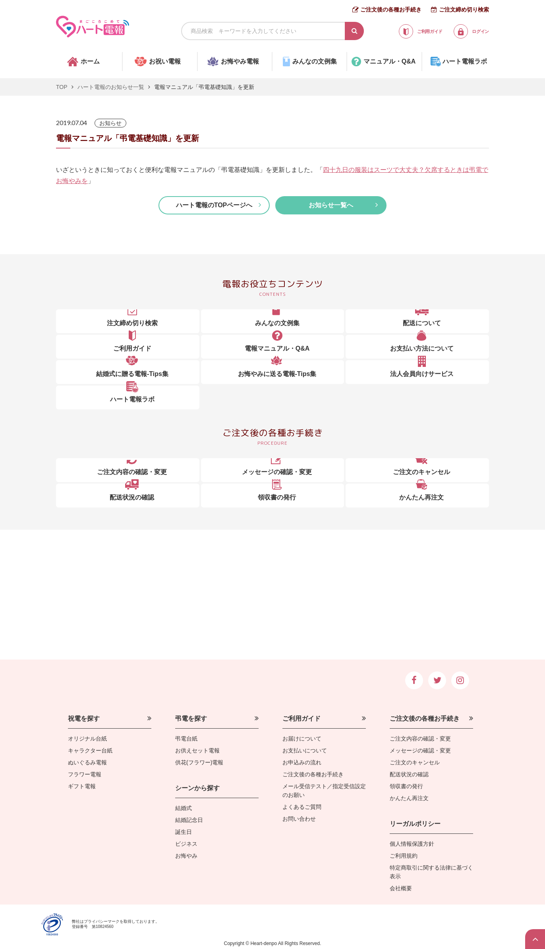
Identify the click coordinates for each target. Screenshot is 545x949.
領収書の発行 (406, 786)
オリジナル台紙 (87, 738)
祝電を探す (84, 718)
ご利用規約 (403, 856)
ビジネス (186, 844)
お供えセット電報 (197, 750)
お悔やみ (186, 856)
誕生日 (183, 832)
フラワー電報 (84, 774)
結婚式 (183, 808)
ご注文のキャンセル (415, 762)
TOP (62, 87)
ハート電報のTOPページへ (214, 205)
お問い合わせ (299, 819)
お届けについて (301, 738)
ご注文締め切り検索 (464, 9)
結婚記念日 (189, 820)
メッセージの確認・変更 (420, 750)
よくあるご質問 (301, 807)
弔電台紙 (186, 738)
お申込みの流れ (301, 762)
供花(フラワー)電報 (199, 762)
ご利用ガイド (301, 718)
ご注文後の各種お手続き (390, 9)
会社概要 (401, 888)
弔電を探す (191, 718)
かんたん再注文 (409, 798)
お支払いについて (304, 750)
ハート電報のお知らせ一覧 (110, 87)
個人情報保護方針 (412, 844)
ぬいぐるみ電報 (87, 762)
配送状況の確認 (409, 774)
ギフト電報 (82, 786)
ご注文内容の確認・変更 (420, 738)
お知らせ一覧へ (331, 205)
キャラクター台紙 (90, 750)
